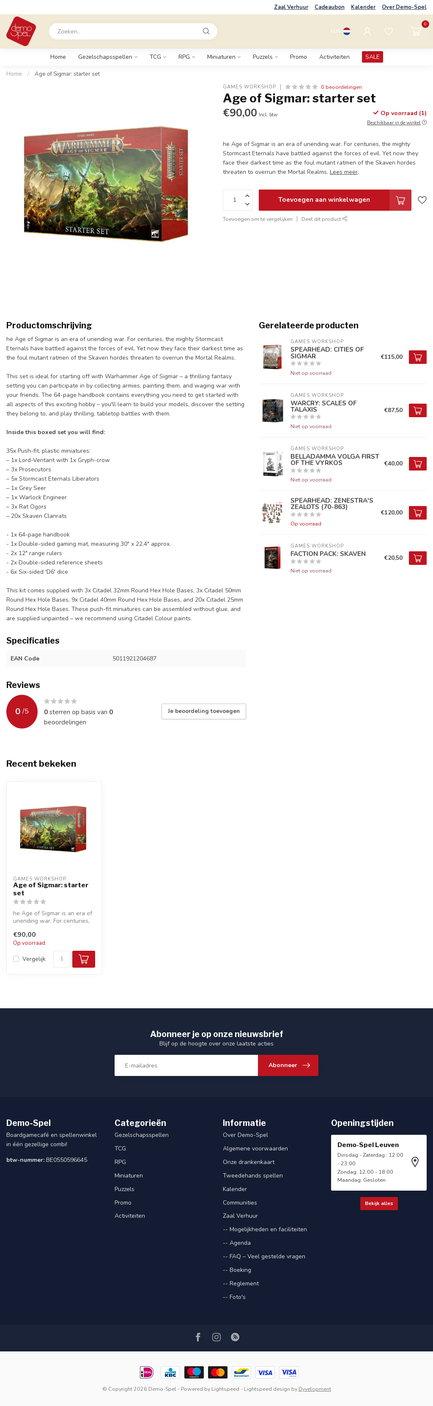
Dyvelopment (315, 1388)
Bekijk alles (379, 1203)
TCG (155, 57)
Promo (298, 57)
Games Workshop (249, 87)
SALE (372, 57)
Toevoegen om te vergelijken (258, 219)
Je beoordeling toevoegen (204, 711)
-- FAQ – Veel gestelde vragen (264, 1256)
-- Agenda (237, 1243)
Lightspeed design (267, 1388)
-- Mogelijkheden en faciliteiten (265, 1229)
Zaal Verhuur (291, 7)
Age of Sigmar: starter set (67, 74)
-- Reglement (241, 1283)
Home (58, 57)
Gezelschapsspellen (105, 57)
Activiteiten (334, 57)
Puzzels (263, 57)
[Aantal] (61, 959)
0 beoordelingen (341, 87)
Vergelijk (34, 959)
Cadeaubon (330, 7)
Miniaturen (221, 57)
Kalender (363, 7)
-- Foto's (234, 1297)
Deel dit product (324, 219)
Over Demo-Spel (404, 7)
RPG (184, 57)
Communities (240, 1203)
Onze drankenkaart (248, 1162)
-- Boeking (237, 1270)
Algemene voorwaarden (255, 1149)
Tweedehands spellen (253, 1176)
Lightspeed (225, 1388)
